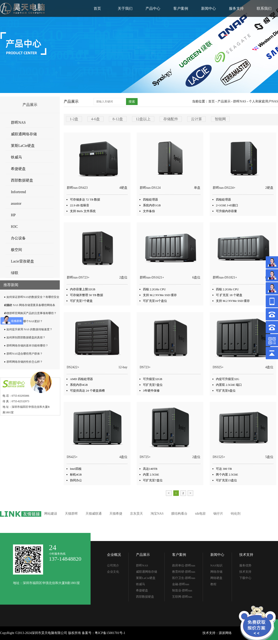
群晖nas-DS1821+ (225, 277)
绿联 (14, 273)
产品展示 (224, 101)
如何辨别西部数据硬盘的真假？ (25, 337)
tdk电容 (200, 513)
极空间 (16, 250)
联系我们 (264, 8)
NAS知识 (216, 565)
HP (13, 215)
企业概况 (114, 555)
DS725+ (145, 457)
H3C (14, 227)
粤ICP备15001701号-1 (110, 633)
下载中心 (245, 578)
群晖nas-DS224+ (224, 187)
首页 (97, 8)
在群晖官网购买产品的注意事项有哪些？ (31, 313)
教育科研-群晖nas (183, 571)
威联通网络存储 (24, 134)
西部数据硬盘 (22, 180)
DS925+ (218, 367)
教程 (213, 584)
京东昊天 (136, 513)
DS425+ (72, 457)
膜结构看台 (179, 513)
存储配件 (170, 119)
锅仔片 (218, 513)
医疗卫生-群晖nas (183, 578)
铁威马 (16, 157)
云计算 (196, 119)
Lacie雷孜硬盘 (22, 261)
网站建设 (50, 513)
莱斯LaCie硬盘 (23, 146)
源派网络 (225, 633)
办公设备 (18, 238)
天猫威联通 (93, 513)
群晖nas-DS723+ (78, 277)
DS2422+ (73, 367)
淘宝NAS (157, 513)
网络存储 (216, 571)
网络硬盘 (216, 578)
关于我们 (125, 8)
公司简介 (113, 565)
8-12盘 (118, 119)
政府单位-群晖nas (183, 565)
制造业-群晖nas (182, 590)
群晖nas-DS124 (150, 187)
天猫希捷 (115, 513)
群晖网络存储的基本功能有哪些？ (27, 345)
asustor (16, 203)
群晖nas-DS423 (77, 187)
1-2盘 (74, 119)
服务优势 (245, 565)
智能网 (220, 119)
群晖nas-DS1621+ (152, 277)
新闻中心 (208, 8)
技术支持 (246, 555)
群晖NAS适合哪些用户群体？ (24, 353)
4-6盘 (95, 119)
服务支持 (236, 8)
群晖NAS (18, 122)
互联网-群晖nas (182, 596)
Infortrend (18, 192)
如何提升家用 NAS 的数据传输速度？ (29, 329)
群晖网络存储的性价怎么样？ (24, 361)
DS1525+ (219, 457)
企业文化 (113, 571)
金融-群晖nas (180, 584)
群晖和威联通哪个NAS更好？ (24, 321)
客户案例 (180, 8)
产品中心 (152, 8)
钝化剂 (235, 513)
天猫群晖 (71, 513)
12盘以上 (143, 119)
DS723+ (145, 367)
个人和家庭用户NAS (263, 101)
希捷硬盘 (18, 169)
